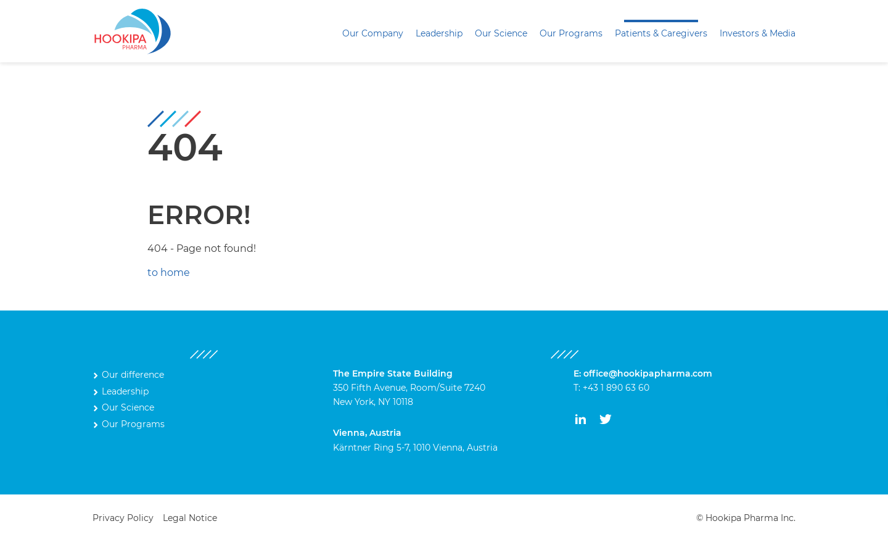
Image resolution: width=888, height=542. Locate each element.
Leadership (439, 33)
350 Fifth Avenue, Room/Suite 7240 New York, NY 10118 (409, 387)
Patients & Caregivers (661, 33)
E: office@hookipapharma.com (643, 373)
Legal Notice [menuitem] (190, 517)
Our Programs (571, 33)
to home (168, 272)
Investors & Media (758, 33)
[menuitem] (372, 34)
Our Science (501, 33)
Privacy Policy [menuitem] (123, 517)
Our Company (372, 33)
